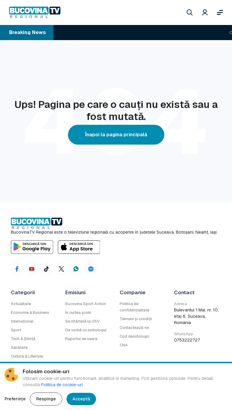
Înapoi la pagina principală (116, 134)
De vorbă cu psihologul (85, 330)
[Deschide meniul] (220, 12)
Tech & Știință (23, 338)
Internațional (22, 321)
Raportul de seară (81, 338)
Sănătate (19, 347)
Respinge (46, 399)
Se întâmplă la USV (82, 321)
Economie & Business (30, 312)
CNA (124, 345)
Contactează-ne (134, 327)
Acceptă (81, 399)
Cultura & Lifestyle (27, 356)
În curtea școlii (78, 312)
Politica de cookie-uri (62, 384)
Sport (16, 330)
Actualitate (21, 303)
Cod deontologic (135, 336)
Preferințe (15, 399)
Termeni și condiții (136, 318)
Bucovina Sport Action (85, 303)
